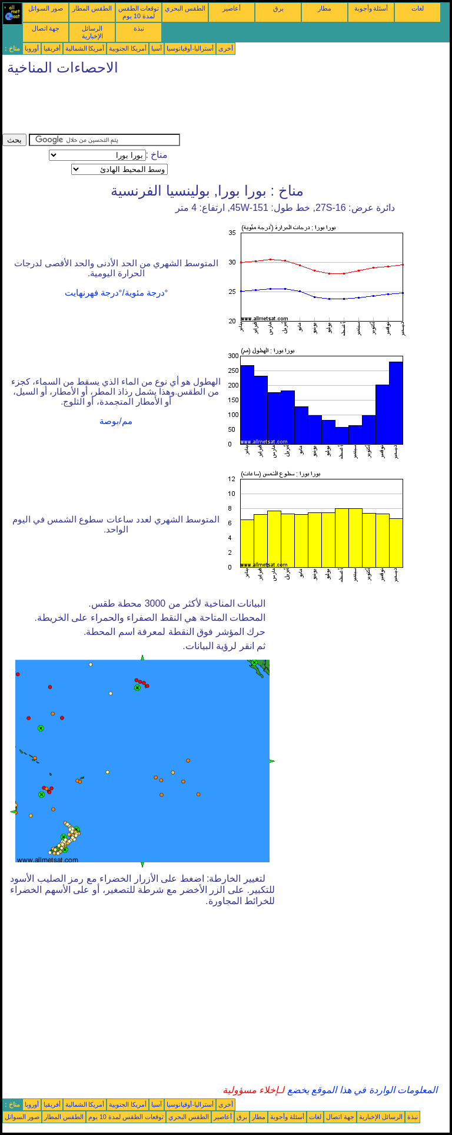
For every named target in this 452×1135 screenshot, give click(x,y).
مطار (324, 8)
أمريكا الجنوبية (128, 48)
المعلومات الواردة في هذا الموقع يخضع (360, 1090)
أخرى (225, 48)
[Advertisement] (216, 107)
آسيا (156, 48)
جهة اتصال (46, 28)
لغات (417, 8)
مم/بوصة (115, 421)
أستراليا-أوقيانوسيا (190, 48)
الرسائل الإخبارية (92, 32)
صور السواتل (45, 8)
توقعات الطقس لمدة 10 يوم (138, 12)
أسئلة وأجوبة (371, 8)
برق (278, 8)
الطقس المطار (92, 8)
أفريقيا (52, 48)
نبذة (139, 28)
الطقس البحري (185, 8)
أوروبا (32, 48)
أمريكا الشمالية (85, 48)
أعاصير (231, 8)
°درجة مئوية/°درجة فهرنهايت (116, 292)
